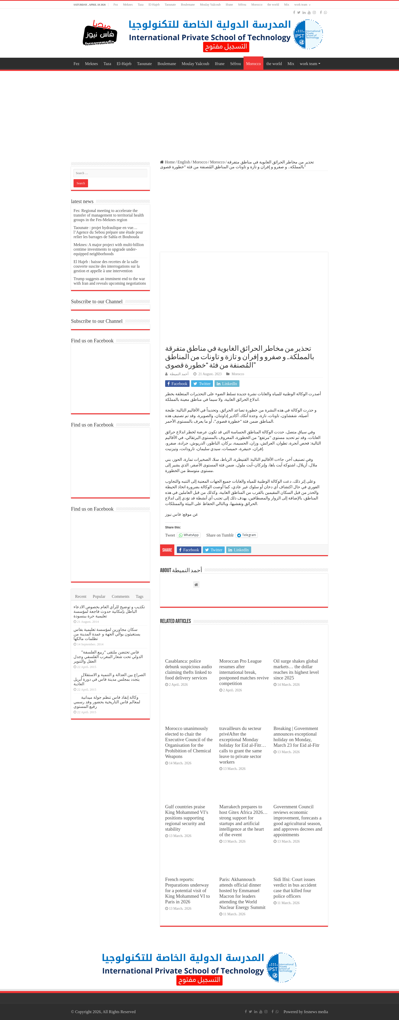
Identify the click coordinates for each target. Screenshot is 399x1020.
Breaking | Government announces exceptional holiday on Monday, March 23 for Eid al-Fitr (297, 737)
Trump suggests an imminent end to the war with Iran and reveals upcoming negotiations (110, 281)
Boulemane (188, 4)
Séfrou (242, 4)
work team (300, 4)
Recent (80, 596)
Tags (140, 596)
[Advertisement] (199, 112)
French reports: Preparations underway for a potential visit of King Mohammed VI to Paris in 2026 (187, 890)
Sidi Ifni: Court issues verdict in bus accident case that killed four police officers (295, 888)
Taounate (170, 4)
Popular (99, 596)
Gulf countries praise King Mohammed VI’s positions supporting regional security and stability (186, 818)
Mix (286, 4)
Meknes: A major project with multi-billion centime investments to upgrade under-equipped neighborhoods (109, 249)
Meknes (128, 4)
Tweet (170, 535)
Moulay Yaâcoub (210, 4)
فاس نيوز (173, 514)
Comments (120, 596)
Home (167, 162)
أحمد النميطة (179, 374)
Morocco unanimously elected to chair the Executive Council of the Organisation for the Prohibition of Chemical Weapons (188, 742)
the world (273, 4)
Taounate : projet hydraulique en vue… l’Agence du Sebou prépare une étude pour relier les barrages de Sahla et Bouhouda (108, 232)
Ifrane (229, 4)
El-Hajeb (154, 4)
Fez (115, 4)
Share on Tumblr (220, 535)
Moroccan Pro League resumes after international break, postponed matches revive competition (244, 672)
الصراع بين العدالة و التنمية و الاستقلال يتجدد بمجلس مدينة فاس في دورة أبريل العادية (110, 679)
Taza (140, 4)
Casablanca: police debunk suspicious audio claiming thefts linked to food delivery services (188, 669)
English (184, 162)
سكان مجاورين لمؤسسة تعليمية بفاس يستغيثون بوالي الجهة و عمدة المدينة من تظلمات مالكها (107, 634)
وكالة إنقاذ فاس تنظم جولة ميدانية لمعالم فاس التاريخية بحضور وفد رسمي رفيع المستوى (107, 702)
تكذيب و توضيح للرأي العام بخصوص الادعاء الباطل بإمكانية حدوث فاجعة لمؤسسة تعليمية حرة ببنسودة (109, 611)
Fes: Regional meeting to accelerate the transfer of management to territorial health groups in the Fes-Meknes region (109, 215)
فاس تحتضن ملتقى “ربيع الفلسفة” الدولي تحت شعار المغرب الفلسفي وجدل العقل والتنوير (108, 656)
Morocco (256, 4)
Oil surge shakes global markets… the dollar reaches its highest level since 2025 (296, 669)
